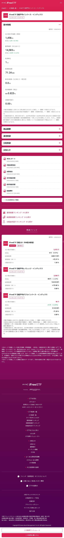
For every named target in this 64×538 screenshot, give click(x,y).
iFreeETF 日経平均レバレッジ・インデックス (26, 268)
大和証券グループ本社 (32, 498)
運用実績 (7, 136)
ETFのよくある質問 (33, 460)
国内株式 (20, 245)
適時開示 (32, 447)
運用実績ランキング (33, 420)
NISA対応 (12, 245)
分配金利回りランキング (32, 426)
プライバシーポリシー (32, 504)
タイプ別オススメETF (32, 418)
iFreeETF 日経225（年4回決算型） (22, 242)
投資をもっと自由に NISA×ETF (32, 404)
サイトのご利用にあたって (32, 508)
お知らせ (7, 150)
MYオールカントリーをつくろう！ (32, 407)
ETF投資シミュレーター (32, 436)
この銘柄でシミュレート (32, 530)
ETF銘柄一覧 (12, 8)
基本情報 (7, 24)
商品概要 (7, 129)
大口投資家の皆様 (33, 467)
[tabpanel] (32, 73)
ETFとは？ (33, 402)
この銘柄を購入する (32, 535)
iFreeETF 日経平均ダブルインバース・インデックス (28, 294)
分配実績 (7, 143)
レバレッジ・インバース (16, 17)
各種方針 (32, 501)
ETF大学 (32, 434)
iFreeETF (4, 8)
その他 (33, 452)
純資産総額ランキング (32, 423)
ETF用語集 (33, 463)
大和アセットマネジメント (32, 495)
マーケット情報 (32, 449)
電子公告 (32, 511)
